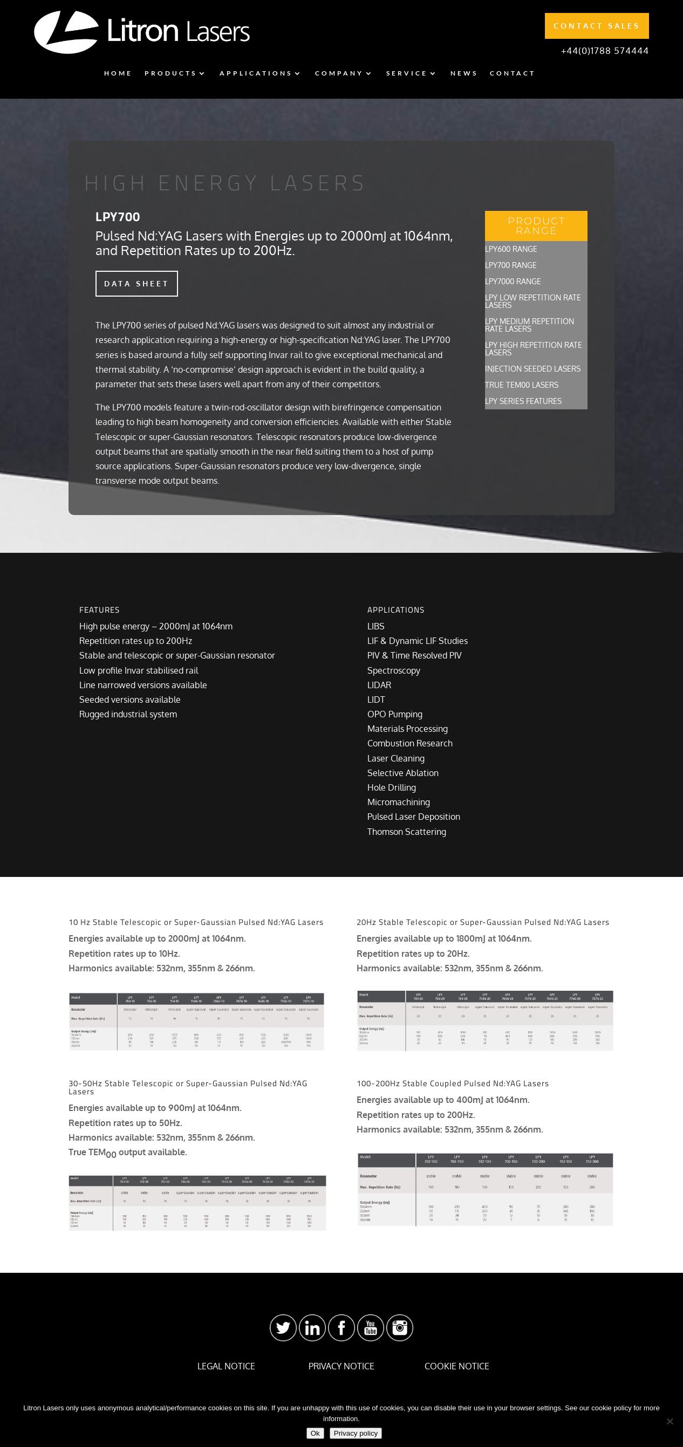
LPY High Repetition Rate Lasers (533, 349)
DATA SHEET (136, 283)
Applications (256, 73)
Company (339, 73)
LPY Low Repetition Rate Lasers (533, 302)
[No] (669, 1421)
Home (118, 73)
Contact (513, 73)
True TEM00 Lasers (521, 385)
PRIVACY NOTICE (341, 1366)
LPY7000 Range (513, 282)
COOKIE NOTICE (457, 1366)
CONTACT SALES (597, 25)
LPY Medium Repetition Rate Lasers (529, 325)
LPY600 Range (511, 249)
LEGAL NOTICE (226, 1366)
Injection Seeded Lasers (532, 369)
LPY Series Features (523, 401)
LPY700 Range (511, 266)
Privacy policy (356, 1433)
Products (171, 73)
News (464, 73)
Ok (315, 1433)
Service (407, 73)
